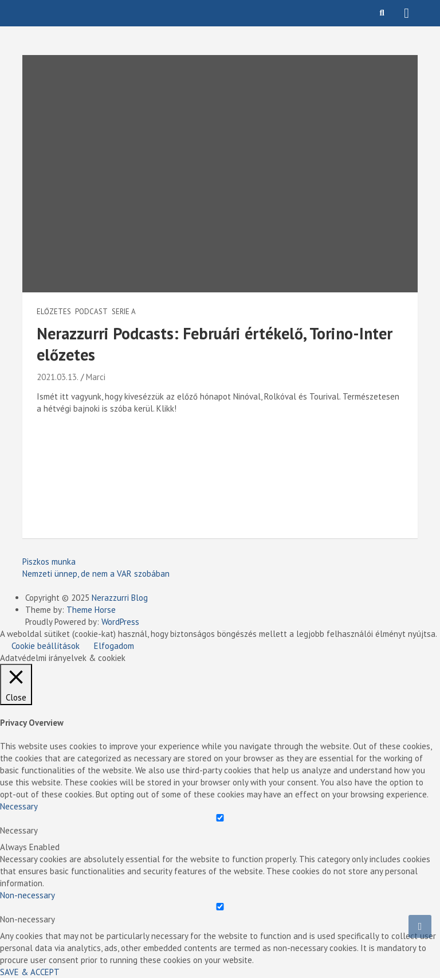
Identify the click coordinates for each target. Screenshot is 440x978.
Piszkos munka (49, 561)
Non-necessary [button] (27, 895)
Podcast (91, 311)
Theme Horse (91, 609)
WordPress (120, 621)
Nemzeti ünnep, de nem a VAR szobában (96, 573)
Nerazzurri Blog (120, 597)
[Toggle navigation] (406, 13)
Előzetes (54, 311)
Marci (95, 376)
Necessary (19, 830)
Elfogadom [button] (114, 645)
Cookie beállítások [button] (45, 645)
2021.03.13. (57, 376)
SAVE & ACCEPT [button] (30, 972)
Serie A (124, 311)
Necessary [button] (19, 806)
